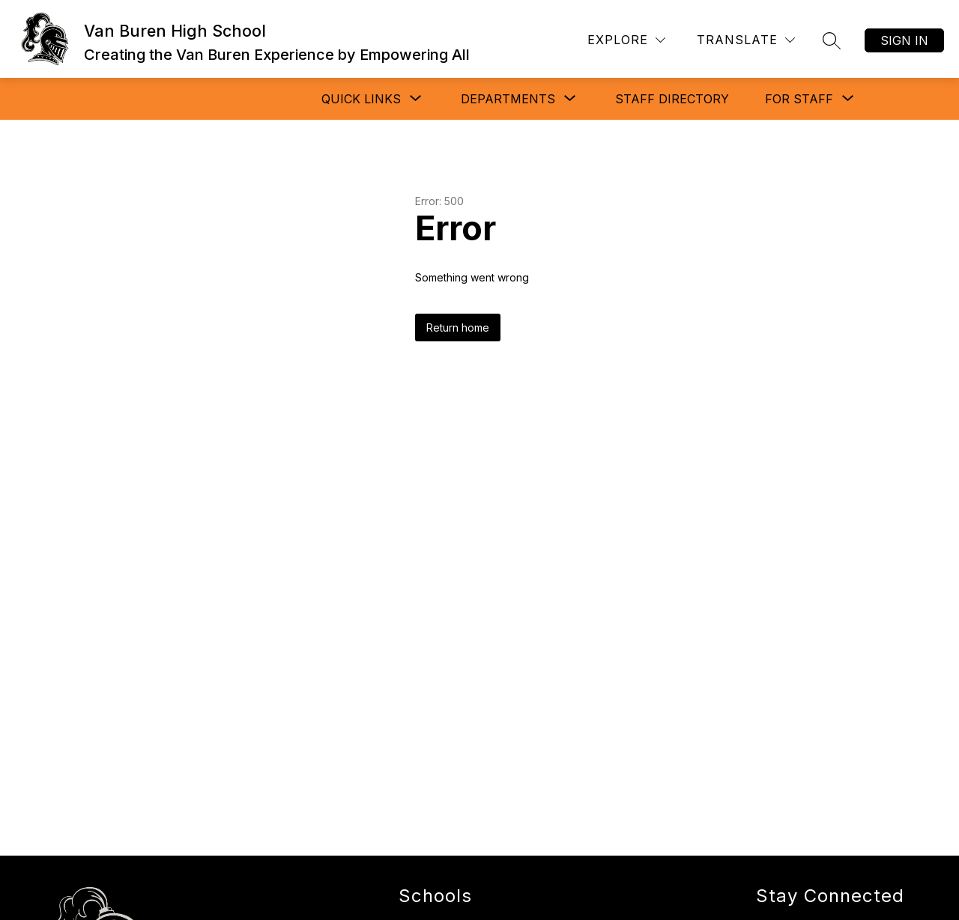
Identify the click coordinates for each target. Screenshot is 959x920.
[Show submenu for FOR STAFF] (799, 99)
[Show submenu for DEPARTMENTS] (508, 99)
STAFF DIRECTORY (672, 98)
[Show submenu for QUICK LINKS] (361, 99)
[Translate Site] (746, 40)
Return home (457, 327)
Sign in (904, 40)
